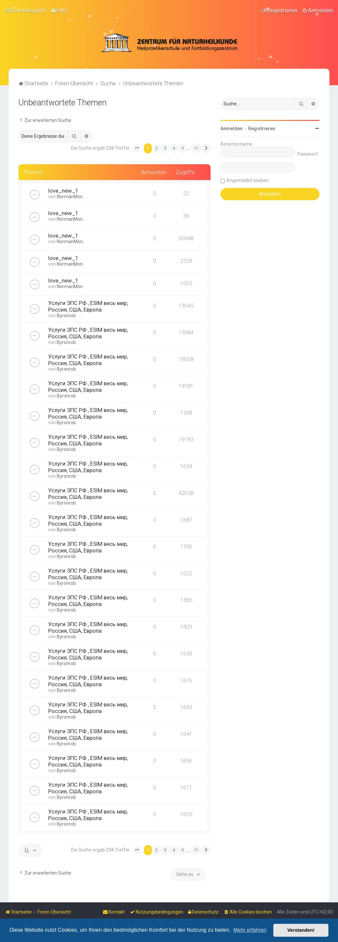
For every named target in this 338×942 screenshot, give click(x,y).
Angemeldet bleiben (247, 180)
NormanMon (70, 196)
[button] (137, 148)
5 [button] (182, 148)
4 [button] (174, 148)
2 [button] (156, 148)
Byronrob (66, 315)
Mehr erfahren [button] (250, 930)
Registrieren (261, 128)
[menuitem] (59, 10)
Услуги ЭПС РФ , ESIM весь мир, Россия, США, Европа (88, 306)
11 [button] (196, 148)
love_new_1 (63, 190)
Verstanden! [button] (301, 930)
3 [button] (165, 148)
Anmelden (231, 128)
